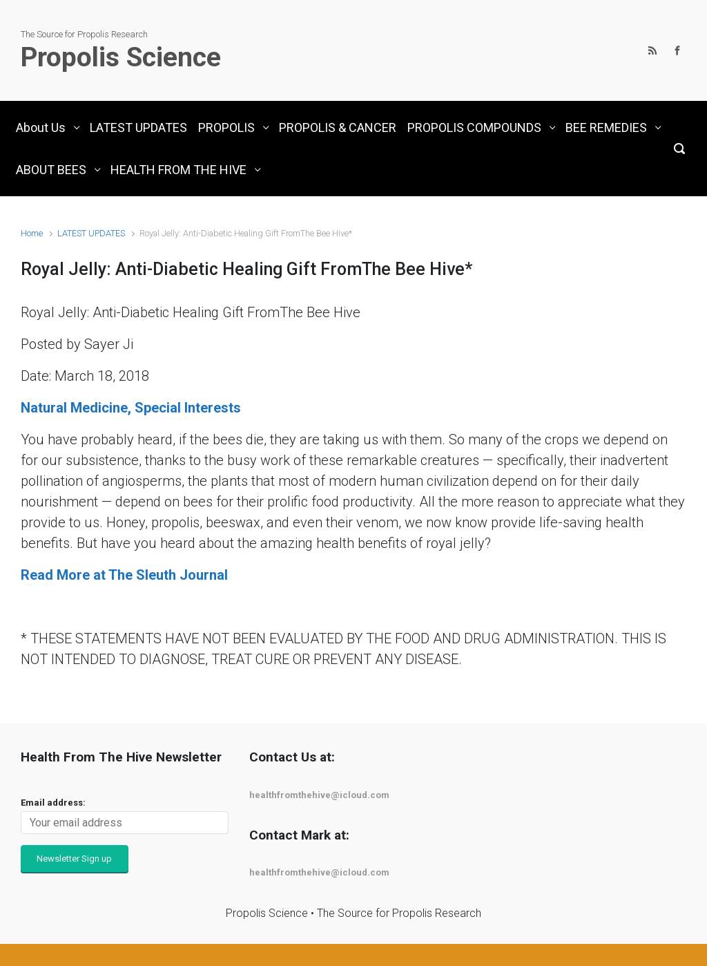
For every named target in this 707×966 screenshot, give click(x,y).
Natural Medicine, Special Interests (131, 407)
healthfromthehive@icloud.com (319, 795)
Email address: (53, 802)
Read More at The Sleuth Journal (124, 575)
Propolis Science (121, 57)
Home (32, 233)
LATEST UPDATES (91, 233)
